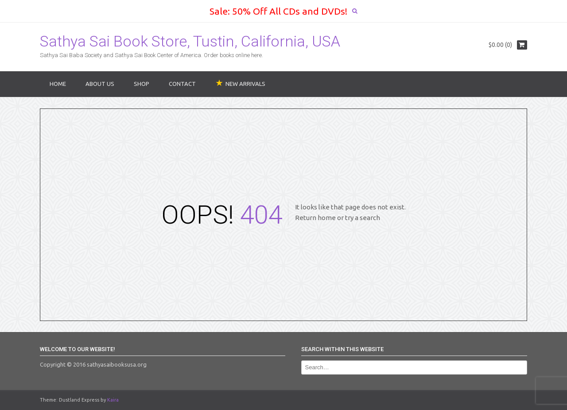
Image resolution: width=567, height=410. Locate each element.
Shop (141, 84)
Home (58, 84)
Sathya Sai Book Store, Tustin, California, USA (190, 41)
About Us (99, 84)
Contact (182, 84)
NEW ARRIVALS (245, 84)
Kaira (113, 399)
